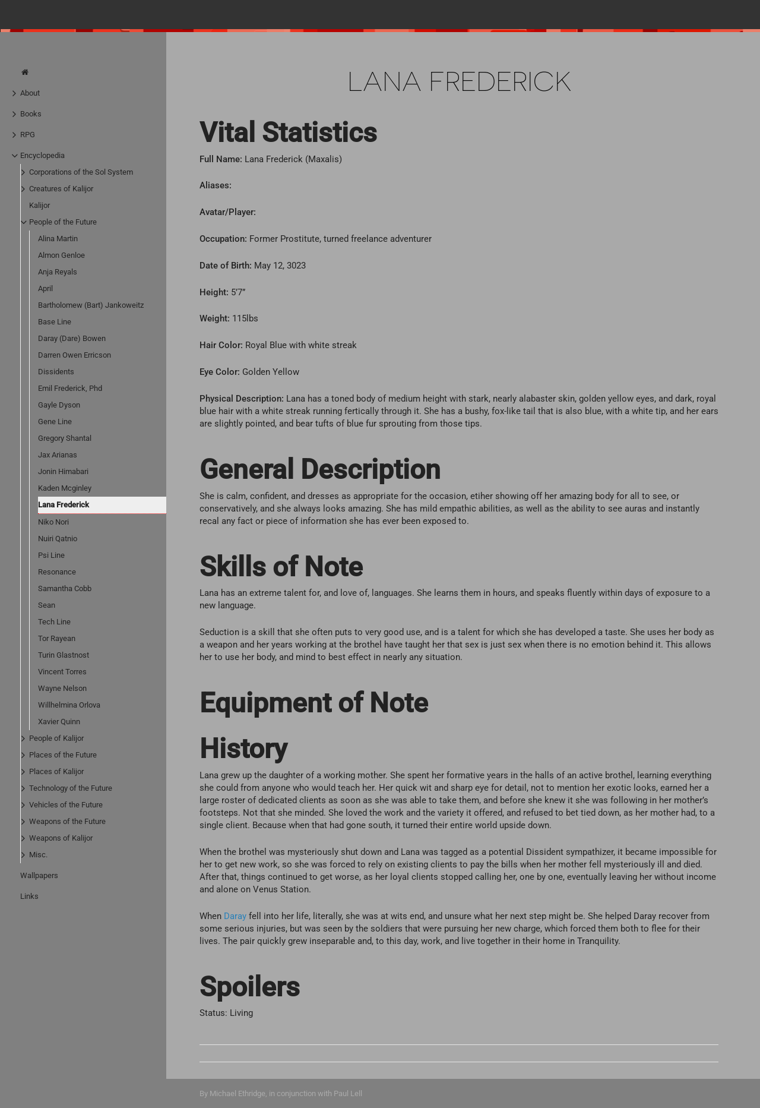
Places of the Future (63, 754)
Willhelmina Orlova (69, 704)
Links (29, 896)
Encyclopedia (42, 155)
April (45, 288)
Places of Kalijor (56, 771)
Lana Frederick (63, 504)
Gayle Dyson (59, 404)
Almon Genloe (61, 255)
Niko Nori (53, 521)
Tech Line (54, 621)
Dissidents (56, 371)
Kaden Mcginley (64, 488)
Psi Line (51, 555)
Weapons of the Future (67, 821)
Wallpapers (39, 875)
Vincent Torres (62, 671)
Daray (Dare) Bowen (72, 338)
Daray (235, 916)
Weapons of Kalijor (61, 838)
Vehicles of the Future (66, 804)
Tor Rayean (56, 638)
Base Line (54, 321)
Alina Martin (58, 238)
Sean (46, 605)
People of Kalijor (56, 738)
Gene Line (55, 421)
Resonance (57, 571)
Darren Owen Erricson (74, 355)
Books (31, 113)
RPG (27, 134)
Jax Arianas (57, 454)
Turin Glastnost (63, 655)
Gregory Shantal (64, 438)
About (30, 93)
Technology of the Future (70, 788)
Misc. (38, 854)
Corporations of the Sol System (81, 172)
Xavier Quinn (59, 721)
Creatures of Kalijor (61, 188)
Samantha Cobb (64, 588)
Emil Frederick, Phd (70, 388)
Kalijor (39, 205)
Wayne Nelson (62, 688)
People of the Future (63, 221)
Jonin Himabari (63, 471)
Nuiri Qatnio (57, 538)
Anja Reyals (57, 271)
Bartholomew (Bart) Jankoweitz (91, 305)
